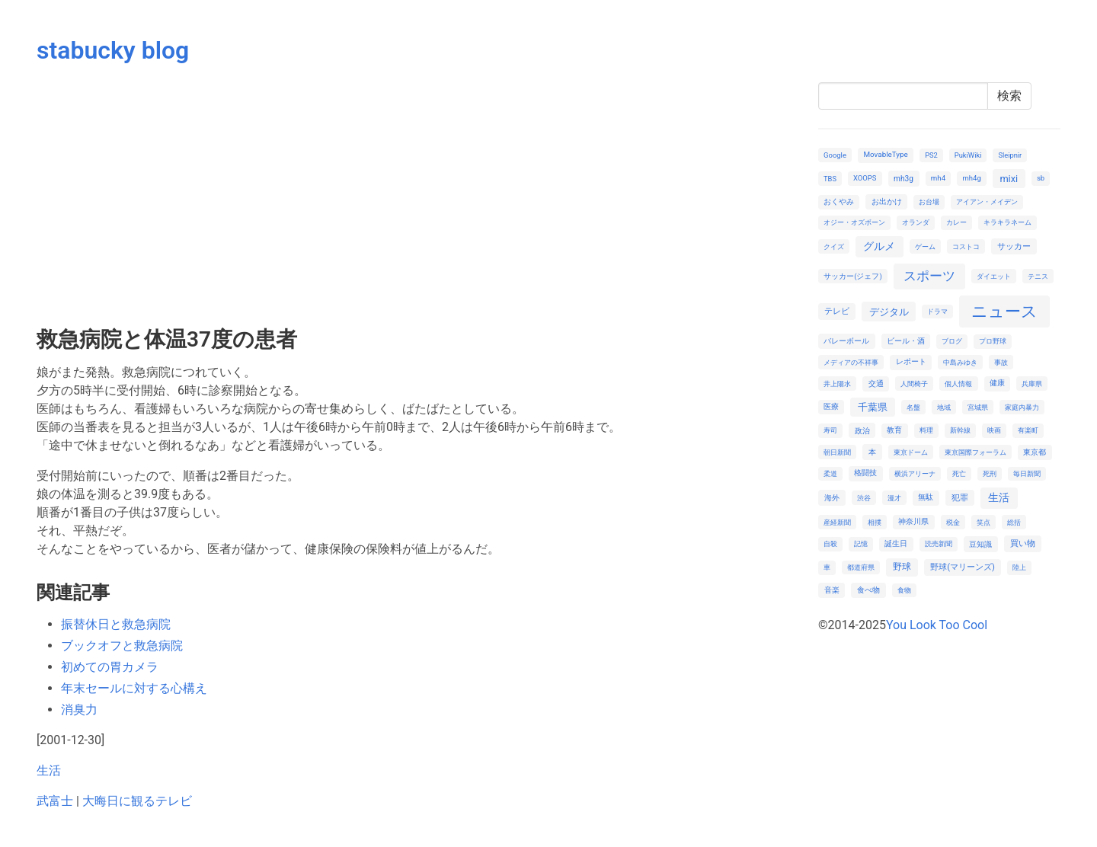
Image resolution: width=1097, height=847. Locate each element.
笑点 (983, 522)
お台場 (929, 201)
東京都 (1034, 452)
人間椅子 (914, 383)
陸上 (1019, 567)
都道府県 (861, 567)
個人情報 (958, 383)
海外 (832, 498)
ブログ (952, 341)
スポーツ (929, 275)
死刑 (989, 473)
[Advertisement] (418, 196)
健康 (997, 383)
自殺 (830, 543)
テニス (1038, 276)
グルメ (879, 246)
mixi (1008, 178)
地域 (944, 407)
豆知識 (980, 544)
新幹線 (960, 430)
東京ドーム (911, 452)
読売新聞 (938, 543)
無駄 (925, 497)
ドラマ (937, 311)
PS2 (931, 155)
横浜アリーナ (914, 473)
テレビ (836, 311)
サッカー (1014, 246)
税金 (953, 522)
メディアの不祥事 (851, 362)
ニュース (1004, 311)
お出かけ (887, 201)
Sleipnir (1010, 155)
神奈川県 (913, 521)
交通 (876, 383)
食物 (904, 590)
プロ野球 (992, 341)
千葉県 (873, 407)
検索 (1009, 95)
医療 (831, 406)
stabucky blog (113, 50)
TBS (830, 178)
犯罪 (959, 498)
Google (835, 155)
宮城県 (977, 407)
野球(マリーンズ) (962, 567)
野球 (902, 566)
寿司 (830, 430)
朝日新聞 (837, 452)
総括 (1014, 522)
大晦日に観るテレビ (137, 801)
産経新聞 (837, 522)
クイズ (834, 246)
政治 (862, 431)
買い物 (1022, 543)
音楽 (832, 590)
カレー (956, 222)
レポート (911, 361)
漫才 (894, 498)
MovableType (885, 154)
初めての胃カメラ (109, 667)
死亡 (959, 473)
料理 (926, 430)
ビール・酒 (906, 341)
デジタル (889, 312)
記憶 (861, 543)
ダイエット (994, 276)
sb (1040, 178)
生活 (49, 770)
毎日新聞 (1027, 473)
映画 (994, 430)
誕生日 (895, 543)
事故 (1001, 362)
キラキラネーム (1007, 222)
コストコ (966, 246)
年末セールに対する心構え (134, 688)
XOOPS (864, 178)
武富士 (55, 801)
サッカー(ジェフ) (853, 276)
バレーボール (846, 341)
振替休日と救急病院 (116, 624)
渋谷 (864, 498)
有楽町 (1028, 430)
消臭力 (79, 709)
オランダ (915, 222)
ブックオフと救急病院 (122, 645)
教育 (894, 430)
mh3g (903, 178)
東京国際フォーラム (975, 452)
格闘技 (865, 472)
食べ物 (868, 590)
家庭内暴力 (1022, 407)
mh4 (938, 178)
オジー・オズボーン (854, 222)
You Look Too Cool (936, 625)
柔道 (830, 473)
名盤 (913, 407)
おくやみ (839, 201)
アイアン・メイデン (987, 201)
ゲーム (925, 246)
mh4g (972, 178)
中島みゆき (960, 362)
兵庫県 (1032, 383)
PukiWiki (968, 155)
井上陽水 (837, 383)
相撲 (874, 522)
